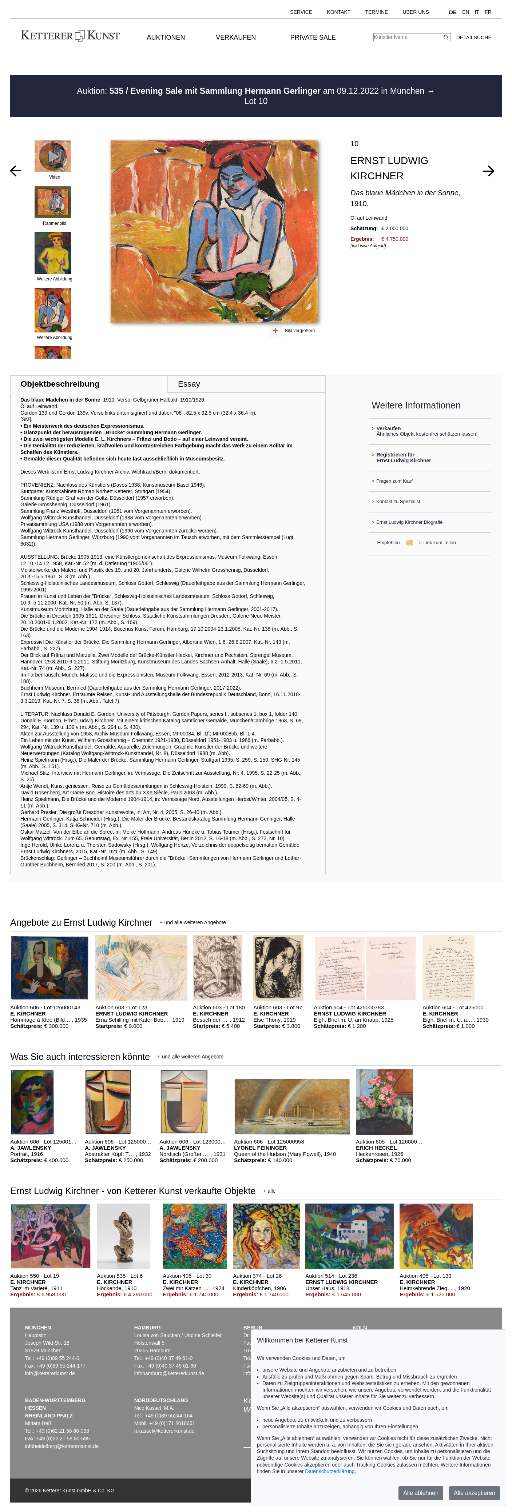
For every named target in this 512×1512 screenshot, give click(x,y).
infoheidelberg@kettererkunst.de (62, 1446)
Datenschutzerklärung (329, 1471)
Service (301, 12)
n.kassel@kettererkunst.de (164, 1431)
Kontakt (338, 12)
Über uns (415, 12)
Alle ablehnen (420, 1493)
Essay (189, 383)
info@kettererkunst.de (50, 1373)
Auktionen (166, 37)
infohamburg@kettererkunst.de (169, 1373)
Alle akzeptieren (474, 1493)
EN (465, 12)
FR (488, 12)
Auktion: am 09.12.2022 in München (251, 91)
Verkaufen (236, 37)
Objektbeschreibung (60, 383)
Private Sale (313, 37)
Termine (376, 12)
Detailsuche (474, 37)
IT (477, 12)
